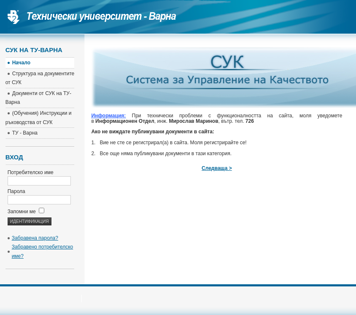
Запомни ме (26, 211)
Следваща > (217, 168)
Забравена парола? (35, 238)
